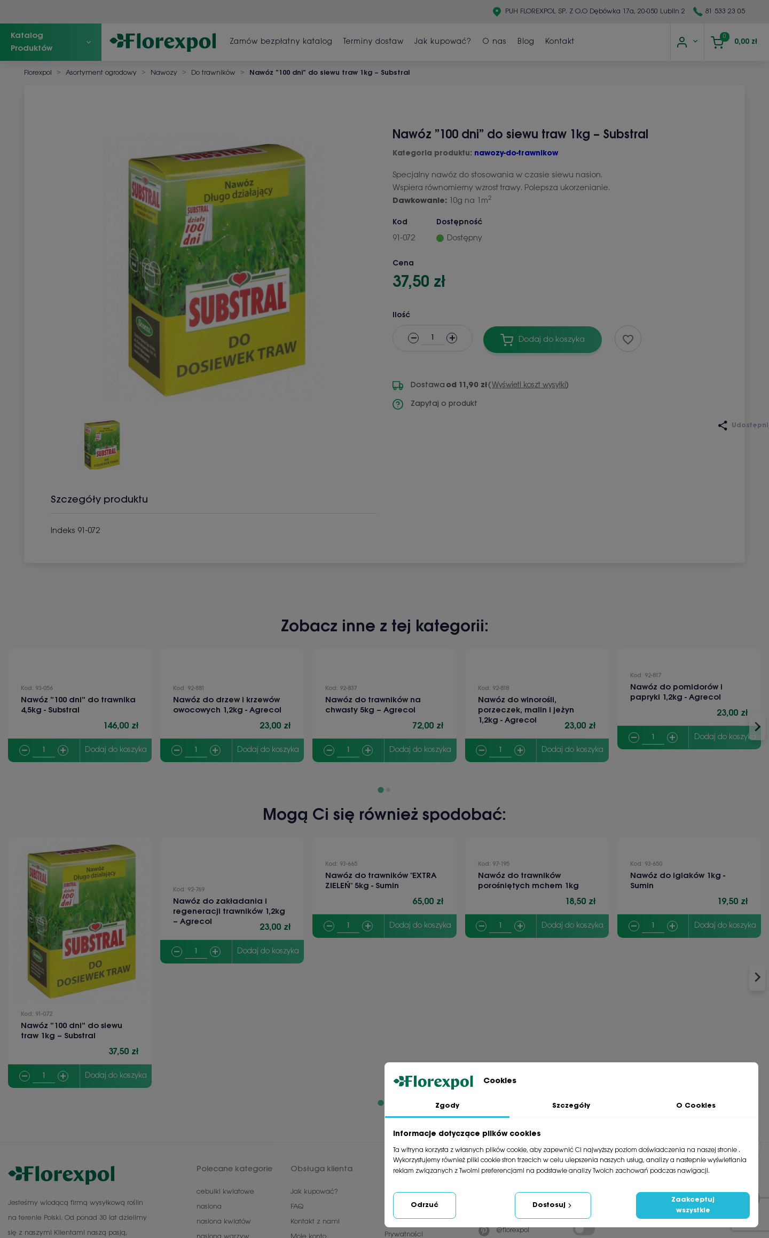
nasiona (209, 1207)
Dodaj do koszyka (116, 750)
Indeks (63, 531)
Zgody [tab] (447, 1106)
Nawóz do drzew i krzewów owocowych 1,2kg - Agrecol (227, 705)
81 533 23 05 (725, 11)
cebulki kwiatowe (225, 1192)
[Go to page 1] (380, 790)
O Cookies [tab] (696, 1106)
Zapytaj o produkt (435, 404)
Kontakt (650, 42)
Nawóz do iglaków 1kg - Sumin (677, 881)
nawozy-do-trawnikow (516, 154)
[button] (101, 440)
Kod (400, 222)
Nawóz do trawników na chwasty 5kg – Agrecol (373, 705)
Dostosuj (553, 1205)
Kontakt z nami (315, 1222)
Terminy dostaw (464, 42)
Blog (616, 42)
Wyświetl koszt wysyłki (529, 385)
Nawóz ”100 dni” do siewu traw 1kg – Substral (71, 1031)
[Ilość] (432, 338)
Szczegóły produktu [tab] (99, 500)
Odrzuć (424, 1205)
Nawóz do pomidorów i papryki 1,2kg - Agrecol (676, 692)
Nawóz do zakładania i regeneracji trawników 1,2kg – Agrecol (229, 911)
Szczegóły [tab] (571, 1106)
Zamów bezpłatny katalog (371, 42)
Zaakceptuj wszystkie (693, 1205)
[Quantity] (44, 750)
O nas (584, 42)
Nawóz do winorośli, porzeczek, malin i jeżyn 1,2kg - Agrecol (526, 710)
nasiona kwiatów (224, 1222)
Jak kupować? (533, 42)
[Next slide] (757, 727)
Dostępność (459, 222)
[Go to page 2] (388, 790)
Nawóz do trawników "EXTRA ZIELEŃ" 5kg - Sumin (380, 881)
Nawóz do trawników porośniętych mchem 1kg (528, 881)
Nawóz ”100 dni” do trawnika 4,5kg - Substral (78, 705)
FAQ (297, 1207)
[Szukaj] (255, 42)
